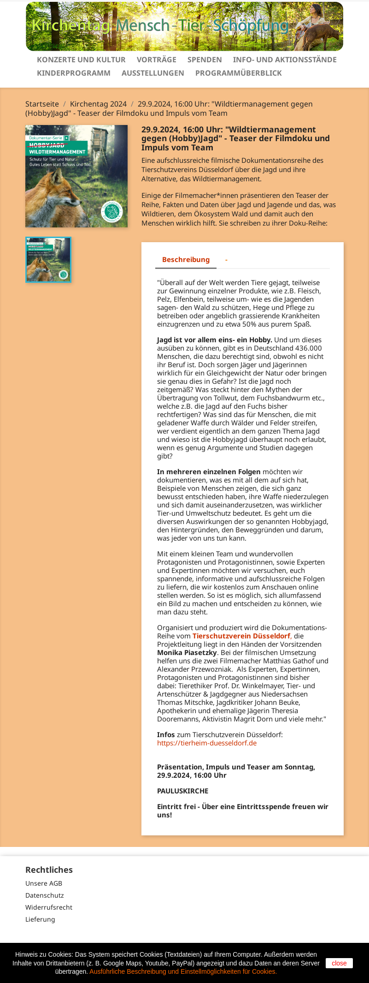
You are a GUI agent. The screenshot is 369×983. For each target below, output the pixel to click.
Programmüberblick (238, 73)
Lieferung (40, 919)
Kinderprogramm (74, 73)
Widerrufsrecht (48, 907)
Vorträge (156, 59)
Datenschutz (44, 895)
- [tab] (226, 259)
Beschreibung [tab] (186, 259)
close (339, 963)
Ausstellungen (153, 73)
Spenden (204, 59)
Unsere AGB (43, 883)
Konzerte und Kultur (81, 59)
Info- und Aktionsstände (285, 59)
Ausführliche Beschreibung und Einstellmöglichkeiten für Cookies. (183, 971)
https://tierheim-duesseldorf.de (207, 742)
